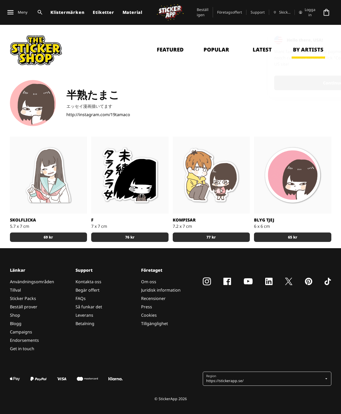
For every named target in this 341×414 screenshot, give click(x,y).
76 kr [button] (130, 237)
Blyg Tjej (264, 220)
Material (132, 12)
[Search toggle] (39, 12)
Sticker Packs (23, 298)
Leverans (84, 315)
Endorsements (24, 340)
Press (146, 307)
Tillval (15, 290)
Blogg (15, 323)
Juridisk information (161, 290)
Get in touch (22, 348)
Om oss (148, 282)
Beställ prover (23, 307)
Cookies (149, 315)
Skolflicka (23, 220)
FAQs (81, 298)
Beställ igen (203, 12)
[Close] (325, 40)
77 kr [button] (211, 237)
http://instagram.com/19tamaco (98, 114)
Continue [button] (271, 83)
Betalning (85, 323)
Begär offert (88, 290)
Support (258, 12)
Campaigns (21, 332)
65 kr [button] (292, 237)
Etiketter (103, 12)
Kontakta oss (88, 282)
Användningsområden (32, 282)
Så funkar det (89, 307)
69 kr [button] (48, 237)
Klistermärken (67, 12)
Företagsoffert (229, 12)
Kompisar (184, 220)
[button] (265, 378)
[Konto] (307, 12)
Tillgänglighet (154, 323)
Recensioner (153, 298)
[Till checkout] (326, 12)
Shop (15, 315)
